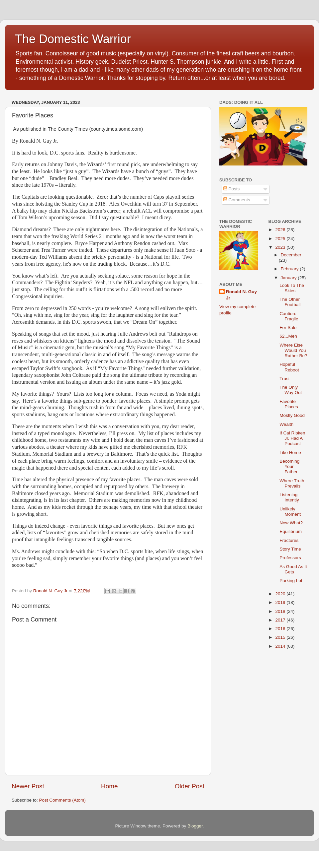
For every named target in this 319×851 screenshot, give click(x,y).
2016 (280, 628)
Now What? (291, 522)
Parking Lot (290, 580)
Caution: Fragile (288, 316)
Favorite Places (288, 404)
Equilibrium (290, 531)
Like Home (290, 452)
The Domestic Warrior (73, 39)
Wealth (286, 424)
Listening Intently (289, 497)
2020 (280, 593)
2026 (280, 229)
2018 (280, 611)
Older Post (189, 786)
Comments (236, 199)
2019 (280, 602)
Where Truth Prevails (291, 483)
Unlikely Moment (290, 511)
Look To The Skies (291, 288)
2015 (280, 637)
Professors (290, 557)
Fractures (288, 540)
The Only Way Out (290, 390)
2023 (280, 247)
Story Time (290, 549)
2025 (280, 238)
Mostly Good (292, 415)
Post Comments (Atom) (62, 800)
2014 (280, 646)
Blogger (195, 825)
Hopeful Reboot (289, 367)
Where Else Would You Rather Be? (293, 350)
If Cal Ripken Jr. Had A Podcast (292, 438)
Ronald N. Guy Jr (241, 294)
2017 (280, 620)
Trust (284, 378)
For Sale (287, 327)
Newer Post (28, 786)
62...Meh (288, 336)
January (289, 277)
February (290, 268)
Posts (231, 188)
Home (109, 786)
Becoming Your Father (289, 466)
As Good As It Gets (293, 569)
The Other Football (289, 302)
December (291, 254)
